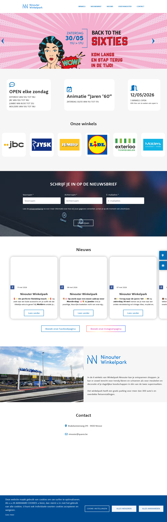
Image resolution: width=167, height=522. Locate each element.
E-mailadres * (112, 194)
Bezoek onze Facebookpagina (60, 328)
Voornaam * (28, 194)
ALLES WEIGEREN (124, 508)
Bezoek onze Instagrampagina (106, 328)
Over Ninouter (124, 6)
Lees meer (9, 514)
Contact (140, 6)
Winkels (80, 6)
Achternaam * (71, 194)
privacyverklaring (36, 209)
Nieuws (109, 6)
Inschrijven (83, 223)
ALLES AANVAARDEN (151, 508)
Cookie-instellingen (97, 508)
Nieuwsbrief (94, 6)
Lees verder (34, 313)
